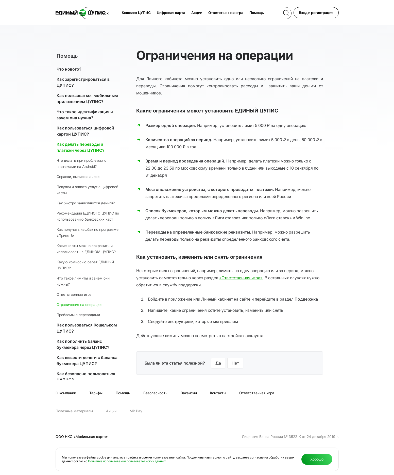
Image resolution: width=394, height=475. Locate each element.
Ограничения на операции (79, 304)
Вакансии (189, 393)
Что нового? (69, 69)
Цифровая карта (171, 12)
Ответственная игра (225, 12)
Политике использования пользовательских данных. (127, 461)
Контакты (218, 393)
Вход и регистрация (316, 12)
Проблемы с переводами (78, 315)
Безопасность (155, 393)
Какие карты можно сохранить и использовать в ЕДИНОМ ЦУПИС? (86, 248)
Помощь (256, 12)
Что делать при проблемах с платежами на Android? (81, 163)
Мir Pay (136, 411)
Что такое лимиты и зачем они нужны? (83, 281)
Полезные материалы (74, 411)
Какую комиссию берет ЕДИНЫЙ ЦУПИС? (85, 265)
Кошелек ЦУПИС (136, 12)
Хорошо (316, 459)
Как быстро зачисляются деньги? (86, 203)
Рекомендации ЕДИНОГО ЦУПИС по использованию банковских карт (88, 216)
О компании (66, 393)
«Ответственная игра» (241, 277)
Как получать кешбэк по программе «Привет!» (87, 232)
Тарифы (95, 393)
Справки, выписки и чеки (78, 176)
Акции (196, 12)
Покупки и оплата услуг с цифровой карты (87, 190)
